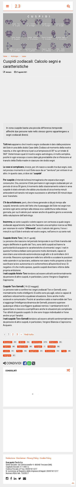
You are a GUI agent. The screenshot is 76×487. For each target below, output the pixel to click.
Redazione (10, 458)
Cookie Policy (45, 458)
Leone (24, 56)
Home (5, 56)
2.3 (17, 6)
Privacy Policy (33, 458)
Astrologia (14, 56)
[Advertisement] (38, 99)
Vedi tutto (29, 334)
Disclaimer (21, 458)
